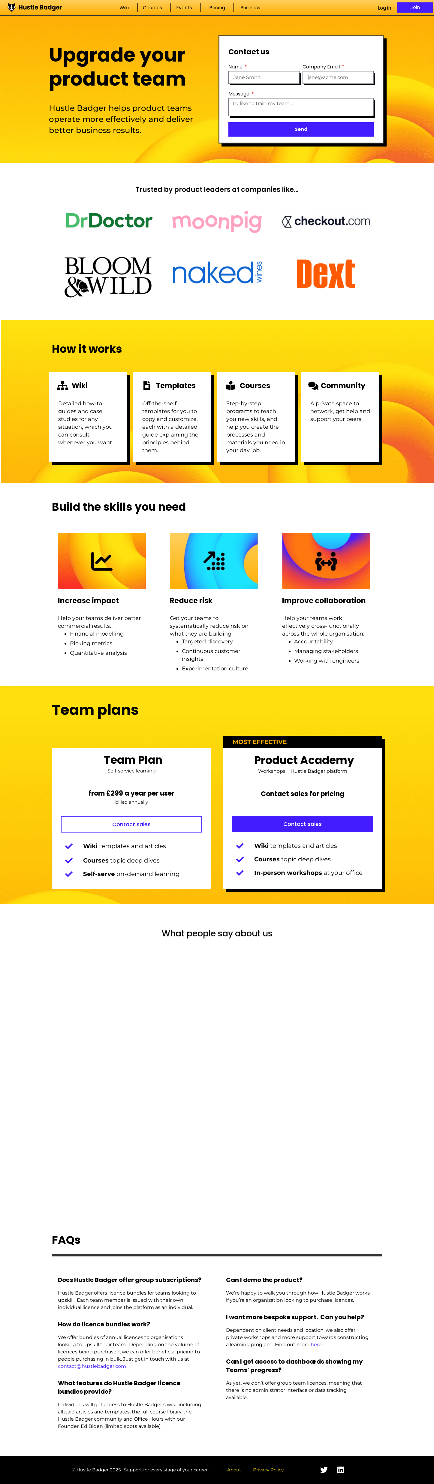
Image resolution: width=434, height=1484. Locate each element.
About (234, 1470)
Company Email (322, 66)
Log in (384, 8)
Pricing (217, 7)
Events (185, 7)
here (316, 1344)
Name (236, 66)
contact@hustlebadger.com (92, 1366)
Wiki (125, 7)
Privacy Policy (268, 1470)
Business (251, 7)
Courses (154, 7)
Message (239, 93)
